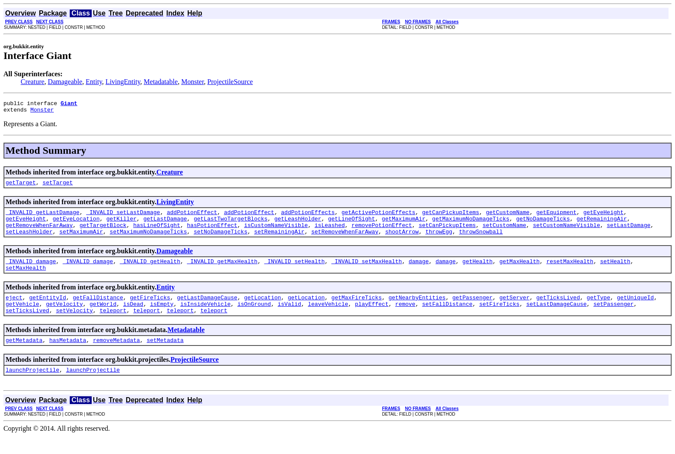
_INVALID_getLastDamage (43, 217)
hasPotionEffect (212, 232)
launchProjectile (32, 388)
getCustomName (507, 217)
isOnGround (254, 318)
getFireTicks (150, 310)
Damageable (65, 81)
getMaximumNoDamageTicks (470, 225)
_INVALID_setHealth (294, 271)
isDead (133, 318)
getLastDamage (165, 225)
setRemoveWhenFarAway (344, 240)
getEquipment (556, 217)
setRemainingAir (279, 240)
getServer (514, 310)
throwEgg (438, 240)
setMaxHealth (26, 279)
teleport (112, 326)
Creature (32, 81)
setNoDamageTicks (221, 240)
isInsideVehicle (205, 318)
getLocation (262, 310)
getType (598, 310)
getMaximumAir (403, 225)
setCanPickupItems (447, 232)
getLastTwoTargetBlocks (231, 225)
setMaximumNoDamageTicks (148, 240)
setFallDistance (447, 318)
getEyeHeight (603, 217)
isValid (289, 318)
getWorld (103, 318)
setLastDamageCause (556, 318)
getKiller (121, 225)
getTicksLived (558, 310)
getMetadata (24, 357)
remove (405, 318)
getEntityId (47, 310)
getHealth (477, 271)
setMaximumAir (81, 240)
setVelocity (74, 326)
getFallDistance (98, 310)
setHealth (615, 271)
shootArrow (402, 240)
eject (14, 310)
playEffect (371, 318)
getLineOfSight (351, 225)
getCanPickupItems (450, 217)
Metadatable (161, 81)
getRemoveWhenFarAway (39, 232)
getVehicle (22, 318)
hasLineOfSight (156, 232)
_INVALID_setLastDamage (123, 217)
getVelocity (64, 318)
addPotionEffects (308, 217)
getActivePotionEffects (378, 217)
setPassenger (613, 318)
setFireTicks (499, 318)
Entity (94, 81)
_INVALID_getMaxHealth (222, 271)
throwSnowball (480, 240)
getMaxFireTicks (356, 310)
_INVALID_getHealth (150, 271)
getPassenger (472, 310)
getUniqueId (635, 310)
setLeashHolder (29, 240)
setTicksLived (27, 326)
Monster (192, 81)
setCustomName (504, 232)
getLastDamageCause (207, 310)
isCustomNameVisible (276, 232)
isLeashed (330, 232)
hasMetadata (67, 357)
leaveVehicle (328, 318)
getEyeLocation (76, 225)
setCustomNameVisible (566, 232)
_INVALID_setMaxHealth (366, 271)
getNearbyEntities (417, 310)
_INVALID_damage (31, 271)
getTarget (21, 186)
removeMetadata (116, 357)
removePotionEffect (382, 232)
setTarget (58, 186)
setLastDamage (628, 232)
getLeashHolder (297, 225)
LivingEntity (122, 81)
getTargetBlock (103, 232)
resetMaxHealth (569, 271)
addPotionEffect (192, 217)
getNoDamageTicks (543, 225)
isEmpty (161, 318)
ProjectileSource (230, 81)
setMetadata (165, 357)
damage (419, 271)
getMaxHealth (519, 271)
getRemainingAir (601, 225)
